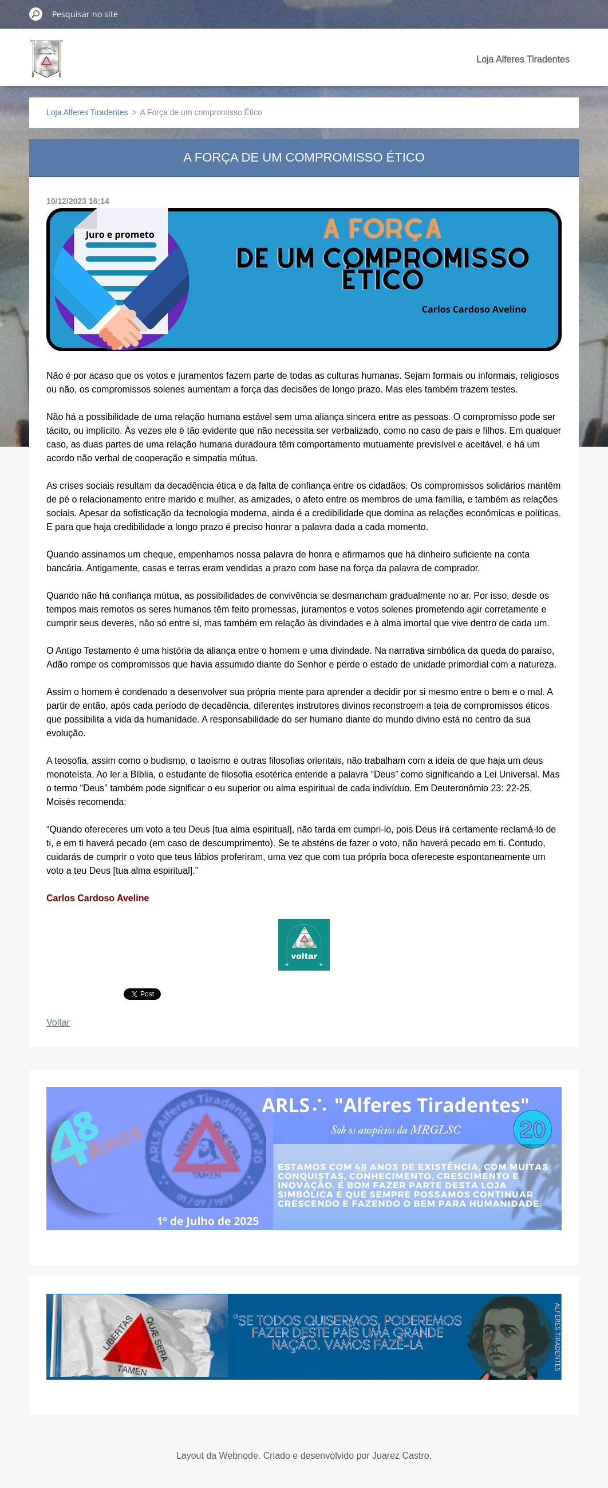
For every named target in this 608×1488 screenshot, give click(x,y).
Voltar (58, 1022)
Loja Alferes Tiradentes (523, 59)
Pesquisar (36, 13)
